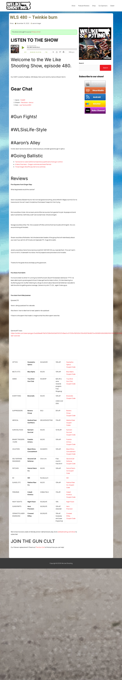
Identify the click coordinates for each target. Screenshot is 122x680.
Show (73, 6)
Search (81, 63)
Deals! (112, 6)
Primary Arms (35, 32)
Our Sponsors (103, 6)
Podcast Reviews (83, 6)
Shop (94, 6)
